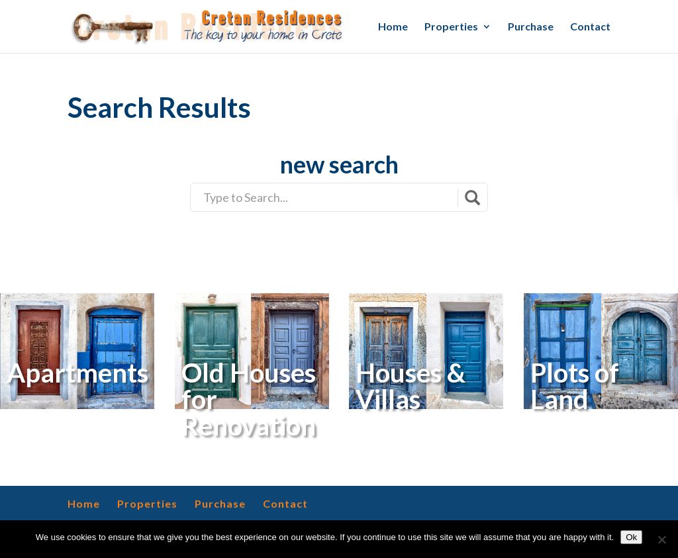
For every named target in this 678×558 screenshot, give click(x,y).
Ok (631, 537)
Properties (451, 27)
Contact (590, 27)
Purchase (531, 27)
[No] (661, 539)
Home (393, 27)
